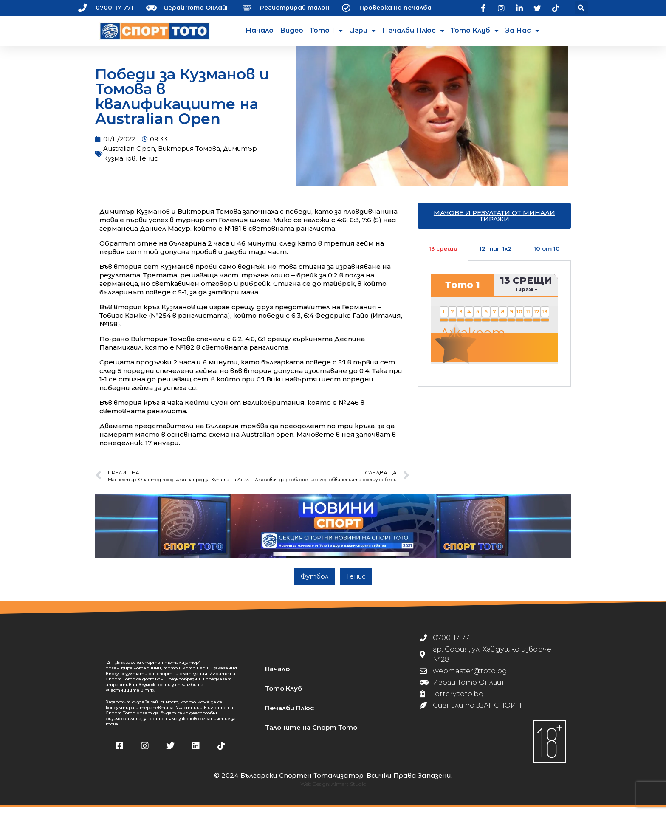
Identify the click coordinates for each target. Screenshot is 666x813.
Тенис (148, 165)
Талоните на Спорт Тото (311, 734)
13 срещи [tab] (443, 254)
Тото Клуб (475, 30)
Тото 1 (326, 30)
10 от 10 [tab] (547, 254)
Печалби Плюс (413, 30)
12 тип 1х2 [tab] (496, 254)
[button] (581, 7)
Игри (362, 30)
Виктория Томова (189, 155)
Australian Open (129, 155)
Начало (260, 30)
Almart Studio (348, 790)
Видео (291, 30)
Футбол (314, 583)
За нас (522, 30)
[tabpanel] (494, 329)
